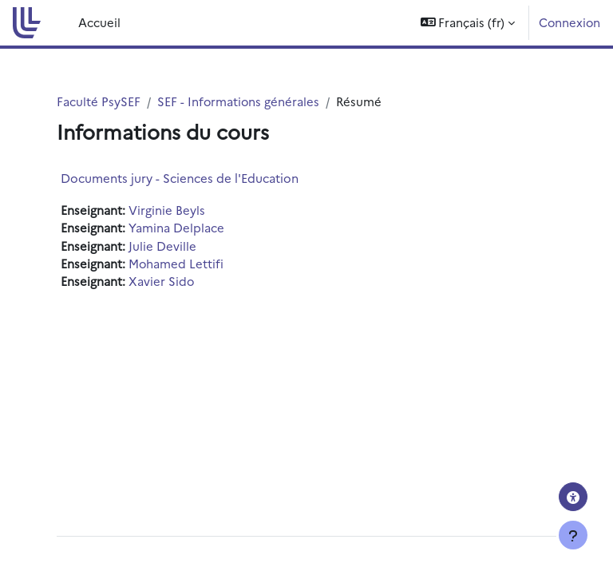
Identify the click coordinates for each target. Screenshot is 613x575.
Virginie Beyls (167, 209)
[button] (468, 23)
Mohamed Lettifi (176, 263)
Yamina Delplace (176, 227)
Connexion (569, 22)
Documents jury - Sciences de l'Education (180, 177)
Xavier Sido (161, 280)
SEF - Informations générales (238, 101)
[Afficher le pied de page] (573, 535)
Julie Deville (162, 245)
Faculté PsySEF (98, 101)
